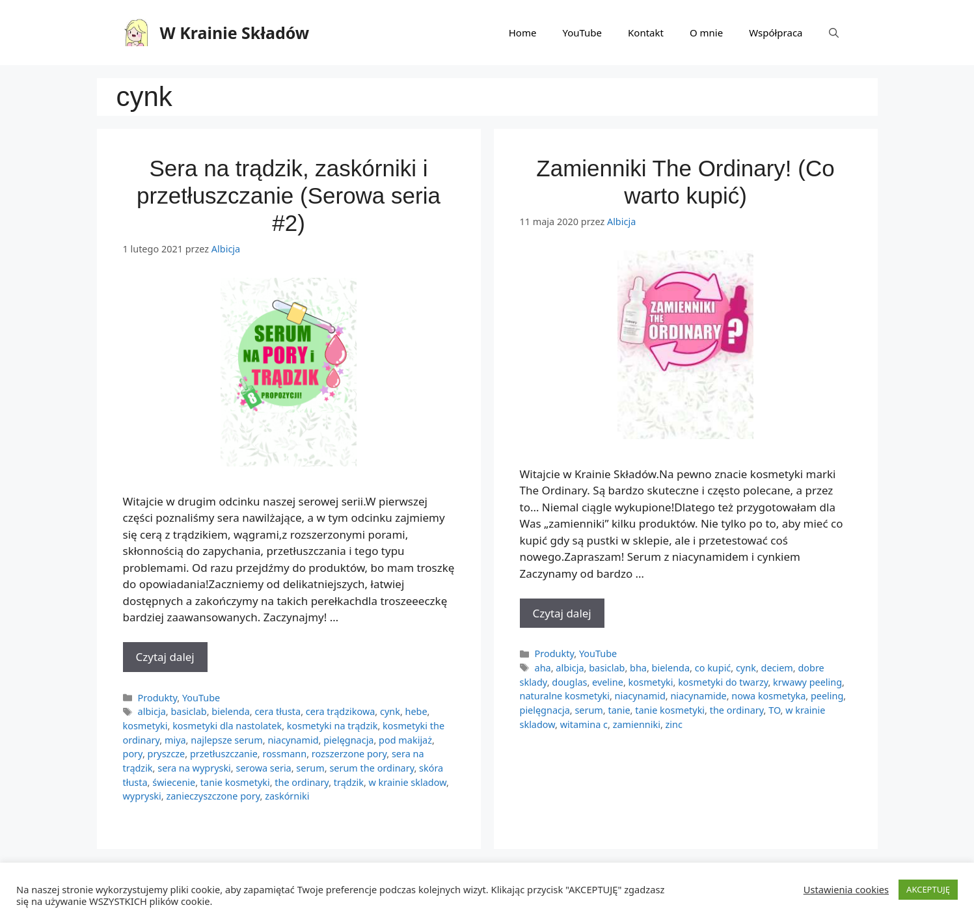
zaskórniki (287, 796)
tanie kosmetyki (235, 782)
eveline (607, 682)
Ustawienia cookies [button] (846, 889)
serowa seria (263, 768)
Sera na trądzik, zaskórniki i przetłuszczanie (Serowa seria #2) (288, 195)
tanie (619, 710)
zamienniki (636, 724)
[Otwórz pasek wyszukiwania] (834, 32)
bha (638, 668)
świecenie (173, 782)
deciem (777, 668)
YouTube (582, 32)
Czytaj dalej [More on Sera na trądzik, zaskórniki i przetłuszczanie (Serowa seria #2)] (165, 656)
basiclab (188, 711)
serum (310, 768)
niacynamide (698, 696)
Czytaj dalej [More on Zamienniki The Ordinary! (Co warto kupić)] (562, 613)
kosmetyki (145, 726)
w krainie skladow (407, 782)
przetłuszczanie (224, 754)
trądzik (349, 782)
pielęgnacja (348, 740)
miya (175, 740)
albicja (152, 711)
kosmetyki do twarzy (723, 682)
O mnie (706, 32)
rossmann (284, 754)
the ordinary (302, 782)
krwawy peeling (807, 682)
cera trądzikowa (340, 711)
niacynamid (292, 740)
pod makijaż (405, 740)
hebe (416, 711)
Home (523, 32)
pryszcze (166, 754)
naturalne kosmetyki (565, 696)
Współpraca (775, 32)
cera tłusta (277, 711)
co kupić (713, 668)
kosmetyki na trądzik (332, 726)
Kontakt (646, 32)
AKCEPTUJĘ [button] (928, 889)
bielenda (230, 711)
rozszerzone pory (349, 754)
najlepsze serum (227, 740)
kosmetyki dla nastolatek (227, 726)
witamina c (584, 724)
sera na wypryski (194, 768)
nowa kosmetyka (768, 696)
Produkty (158, 698)
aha (543, 668)
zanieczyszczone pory (213, 796)
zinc (674, 724)
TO (774, 710)
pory (132, 754)
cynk (390, 711)
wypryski (142, 796)
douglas (569, 682)
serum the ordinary (371, 768)
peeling (827, 696)
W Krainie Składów (235, 32)
